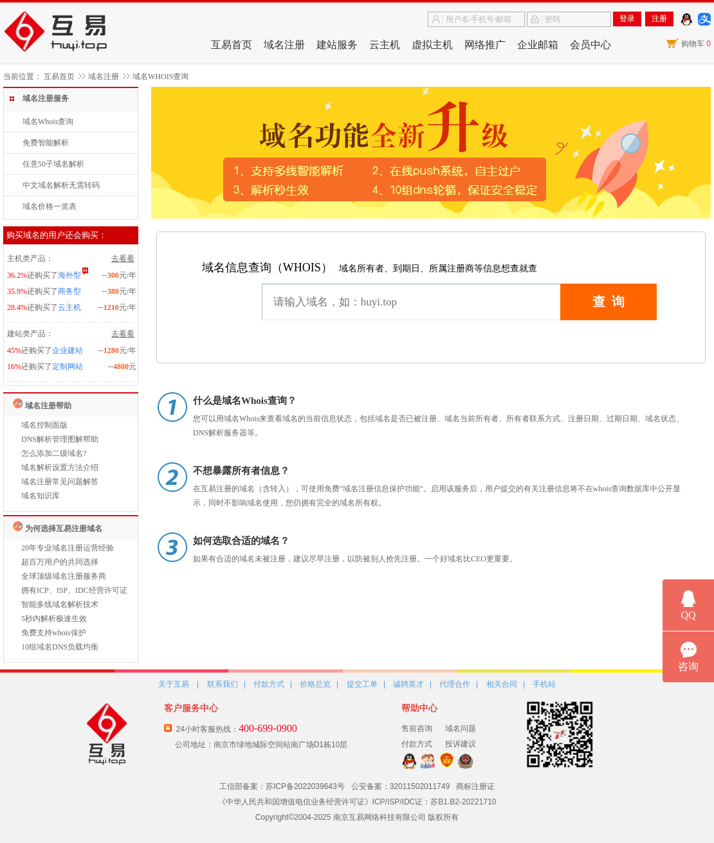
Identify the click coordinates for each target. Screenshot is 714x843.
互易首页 (231, 44)
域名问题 (460, 728)
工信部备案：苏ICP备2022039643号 (282, 786)
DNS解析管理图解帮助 (59, 439)
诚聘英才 (408, 684)
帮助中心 (419, 708)
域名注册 (284, 44)
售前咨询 (416, 728)
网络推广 (485, 44)
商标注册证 (475, 786)
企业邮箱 (537, 44)
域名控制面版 (44, 425)
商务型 (69, 291)
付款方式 (268, 684)
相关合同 (501, 684)
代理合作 (454, 684)
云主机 (384, 44)
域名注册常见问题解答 (59, 481)
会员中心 (590, 44)
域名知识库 (40, 495)
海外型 (69, 275)
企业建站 (67, 350)
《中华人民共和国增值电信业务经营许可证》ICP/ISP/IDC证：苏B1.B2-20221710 (357, 801)
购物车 (696, 43)
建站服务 (337, 44)
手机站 (544, 684)
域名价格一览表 (50, 206)
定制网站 (67, 366)
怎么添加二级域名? (53, 453)
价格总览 (315, 684)
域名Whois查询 (48, 121)
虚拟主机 (432, 44)
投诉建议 (460, 743)
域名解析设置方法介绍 (59, 467)
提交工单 (362, 684)
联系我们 (222, 684)
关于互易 (173, 684)
